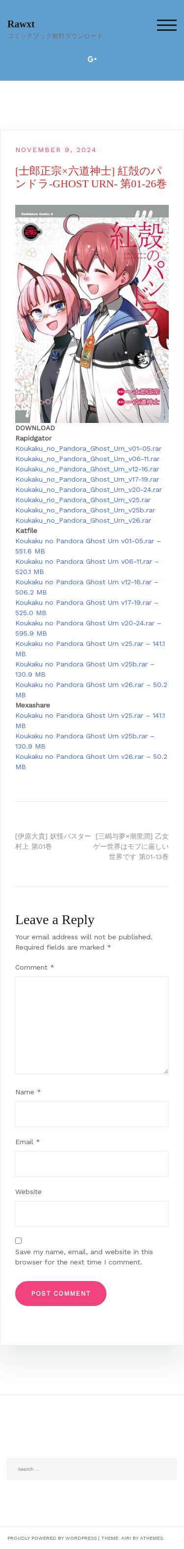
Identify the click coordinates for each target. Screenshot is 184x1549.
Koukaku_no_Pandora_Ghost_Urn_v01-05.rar (88, 448)
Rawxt (21, 24)
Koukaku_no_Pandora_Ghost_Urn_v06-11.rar (87, 459)
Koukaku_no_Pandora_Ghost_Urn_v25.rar (83, 500)
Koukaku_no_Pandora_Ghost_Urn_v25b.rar (85, 510)
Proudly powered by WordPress (52, 1538)
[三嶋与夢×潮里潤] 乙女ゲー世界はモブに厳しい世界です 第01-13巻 (131, 846)
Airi (126, 1538)
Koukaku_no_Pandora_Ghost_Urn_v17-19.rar (87, 479)
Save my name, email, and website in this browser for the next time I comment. (84, 1257)
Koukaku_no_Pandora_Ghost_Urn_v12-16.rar (87, 469)
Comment (34, 967)
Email (27, 1142)
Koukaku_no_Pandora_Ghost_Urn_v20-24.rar (88, 489)
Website (28, 1191)
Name (28, 1092)
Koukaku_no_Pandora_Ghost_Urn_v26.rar (83, 520)
